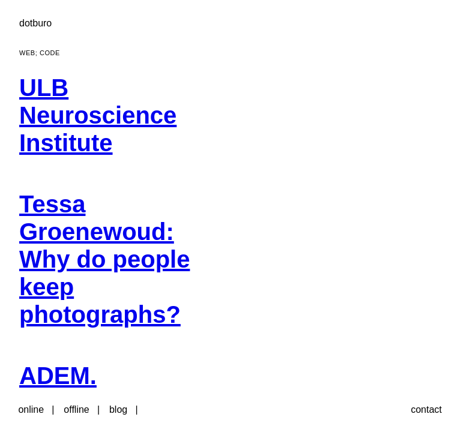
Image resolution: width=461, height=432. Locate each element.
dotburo (35, 23)
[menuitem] (124, 122)
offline (76, 409)
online (31, 409)
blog (118, 409)
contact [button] (426, 409)
